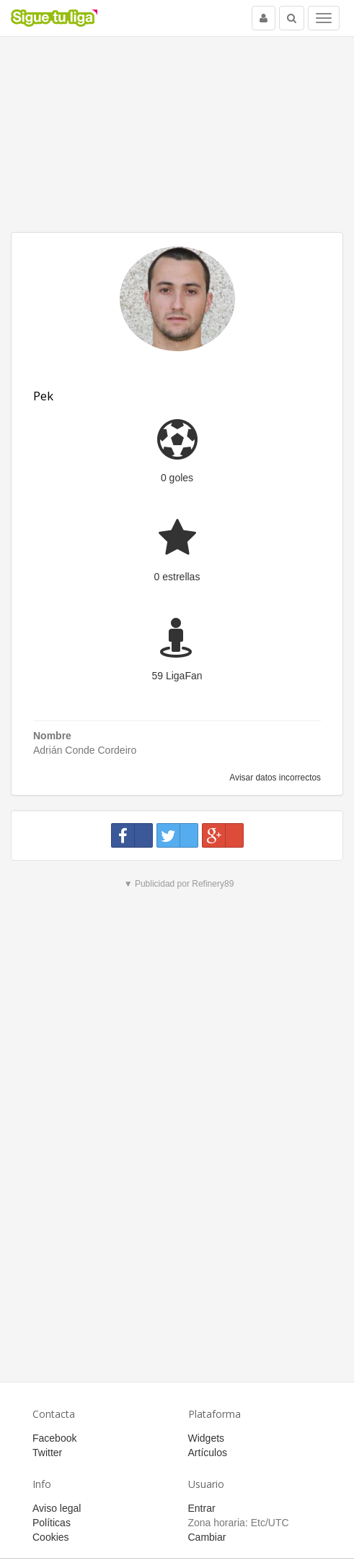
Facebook (54, 1438)
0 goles (177, 477)
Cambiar (207, 1537)
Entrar (202, 1508)
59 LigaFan (176, 675)
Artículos (207, 1452)
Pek (43, 395)
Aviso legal (56, 1508)
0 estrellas (177, 576)
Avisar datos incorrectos (274, 778)
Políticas (51, 1522)
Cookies (50, 1537)
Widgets (206, 1438)
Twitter (47, 1452)
